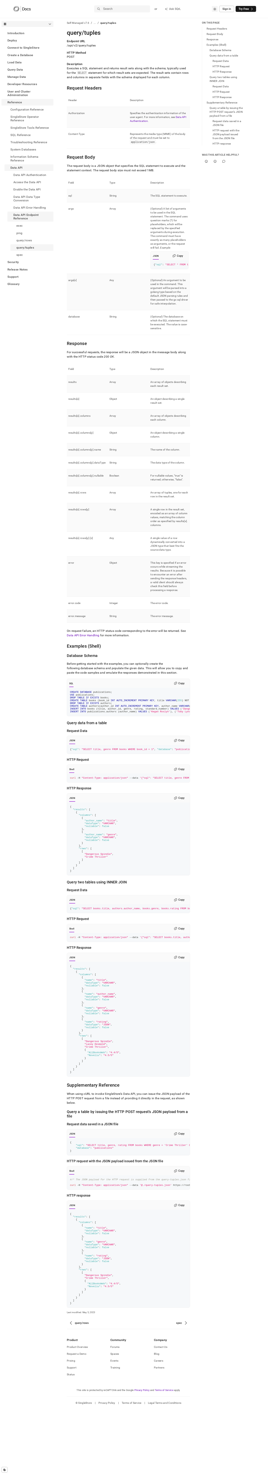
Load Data (14, 62)
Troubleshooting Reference (28, 142)
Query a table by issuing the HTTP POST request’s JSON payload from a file (226, 111)
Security (13, 262)
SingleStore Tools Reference (29, 127)
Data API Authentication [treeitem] (29, 175)
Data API (16, 167)
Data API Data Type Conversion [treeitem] (26, 198)
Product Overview (77, 1411)
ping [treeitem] (19, 233)
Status (71, 1439)
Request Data (221, 60)
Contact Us (160, 1411)
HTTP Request (221, 66)
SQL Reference (20, 135)
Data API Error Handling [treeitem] (29, 207)
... (95, 22)
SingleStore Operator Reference (24, 118)
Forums (115, 1411)
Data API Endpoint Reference (26, 216)
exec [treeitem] (19, 225)
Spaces (114, 1418)
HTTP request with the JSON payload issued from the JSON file (226, 134)
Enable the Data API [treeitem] (27, 189)
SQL (71, 684)
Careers (158, 1425)
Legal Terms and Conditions (164, 1467)
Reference (14, 102)
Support (12, 276)
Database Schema (220, 50)
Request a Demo (76, 1418)
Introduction (15, 33)
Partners (159, 1432)
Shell (71, 775)
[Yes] (206, 161)
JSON (156, 256)
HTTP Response (222, 71)
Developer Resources (22, 84)
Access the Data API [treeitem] (27, 182)
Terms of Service (164, 1454)
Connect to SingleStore (23, 47)
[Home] (22, 9)
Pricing (71, 1425)
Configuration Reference (27, 109)
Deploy (12, 40)
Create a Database (20, 55)
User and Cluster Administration (19, 93)
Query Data (15, 69)
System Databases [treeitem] (23, 149)
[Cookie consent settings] (4, 1470)
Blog (156, 1418)
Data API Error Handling (83, 636)
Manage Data (16, 77)
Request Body (215, 34)
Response (212, 39)
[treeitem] (27, 33)
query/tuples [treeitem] (25, 247)
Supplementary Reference (222, 102)
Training (115, 1432)
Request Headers (217, 28)
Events (114, 1425)
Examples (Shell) (216, 44)
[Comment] (223, 161)
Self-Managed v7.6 (78, 22)
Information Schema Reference (24, 158)
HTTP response (222, 143)
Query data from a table (224, 55)
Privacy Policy (142, 1454)
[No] (215, 161)
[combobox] (215, 9)
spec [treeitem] (19, 255)
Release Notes (17, 269)
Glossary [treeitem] (13, 284)
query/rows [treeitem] (24, 240)
